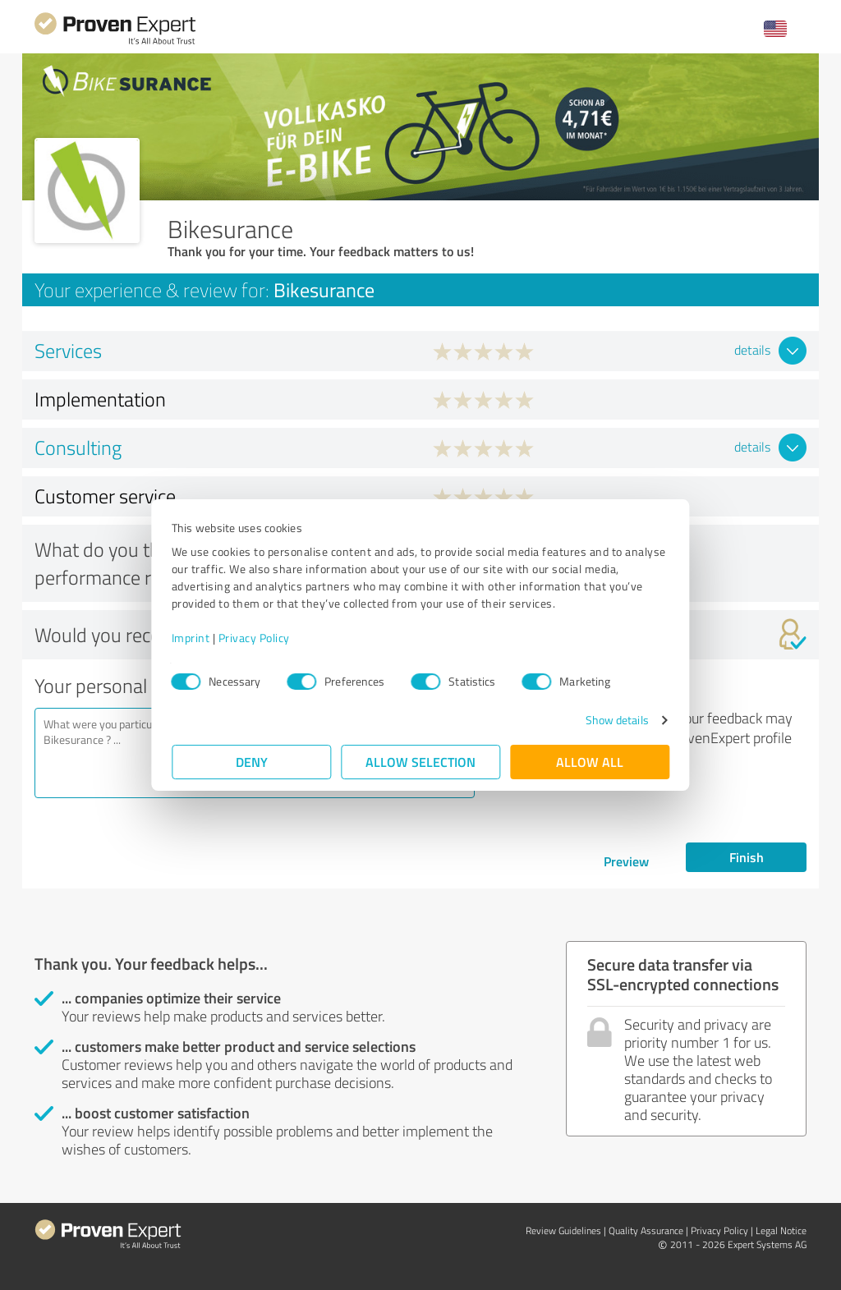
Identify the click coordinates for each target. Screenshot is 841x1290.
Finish (746, 856)
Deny (252, 761)
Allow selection (420, 761)
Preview (626, 861)
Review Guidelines (563, 1230)
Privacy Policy (254, 637)
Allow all (589, 761)
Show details (616, 720)
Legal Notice (781, 1230)
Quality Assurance (646, 1230)
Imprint (191, 637)
